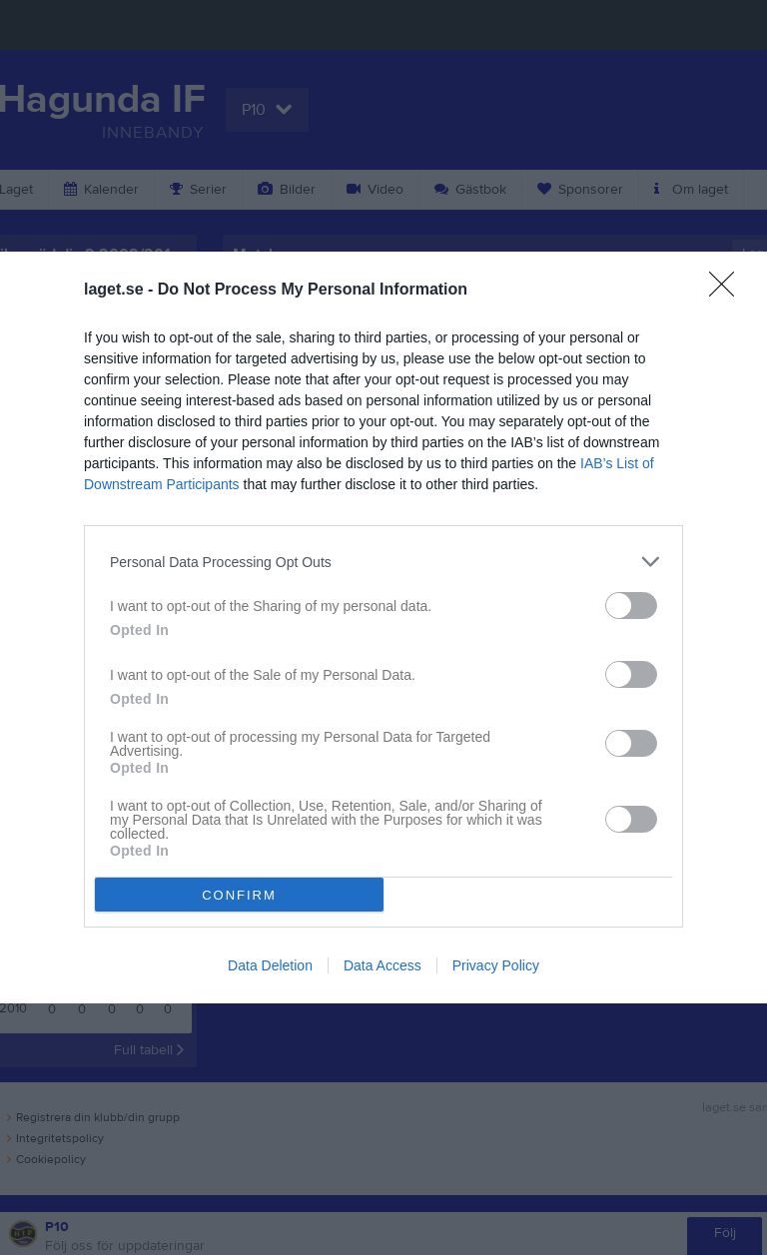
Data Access (382, 965)
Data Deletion (270, 965)
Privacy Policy (495, 965)
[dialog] (383, 627)
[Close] (728, 291)
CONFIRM (239, 895)
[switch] (631, 605)
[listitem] (383, 561)
